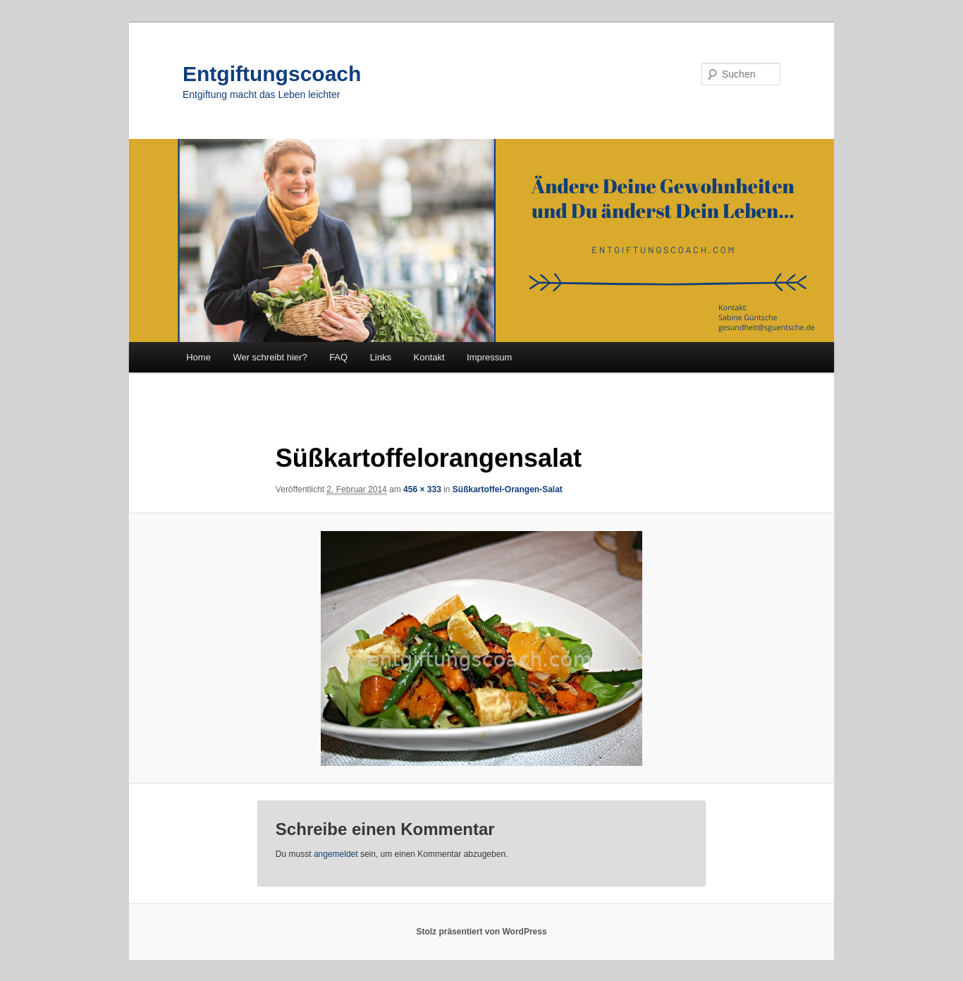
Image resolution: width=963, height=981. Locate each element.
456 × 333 (422, 489)
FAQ (338, 357)
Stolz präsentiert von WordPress (481, 932)
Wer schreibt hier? (270, 357)
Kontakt (429, 357)
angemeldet (336, 854)
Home (198, 357)
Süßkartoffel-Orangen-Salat (508, 489)
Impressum (489, 357)
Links (380, 357)
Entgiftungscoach (272, 73)
